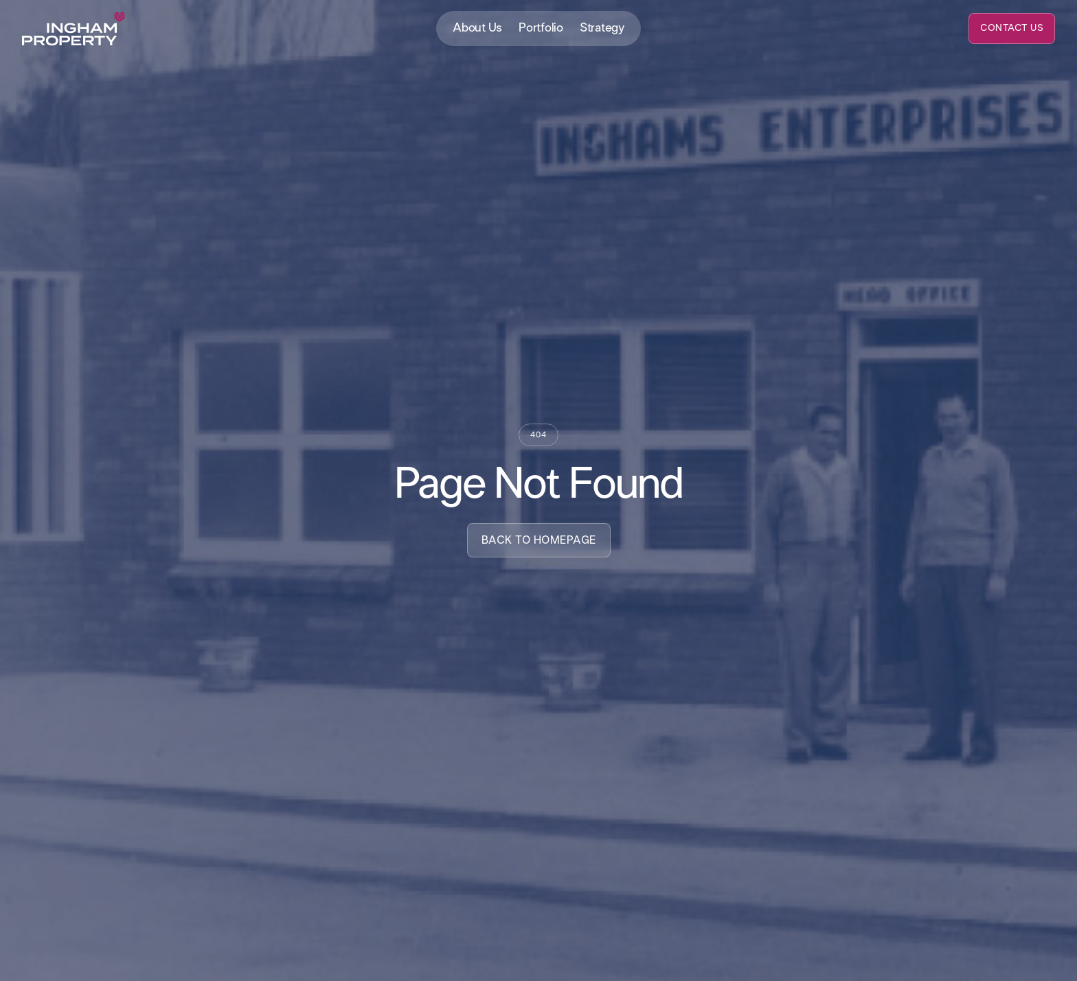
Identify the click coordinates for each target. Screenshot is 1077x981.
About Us (477, 28)
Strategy (602, 28)
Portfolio (541, 28)
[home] (73, 29)
